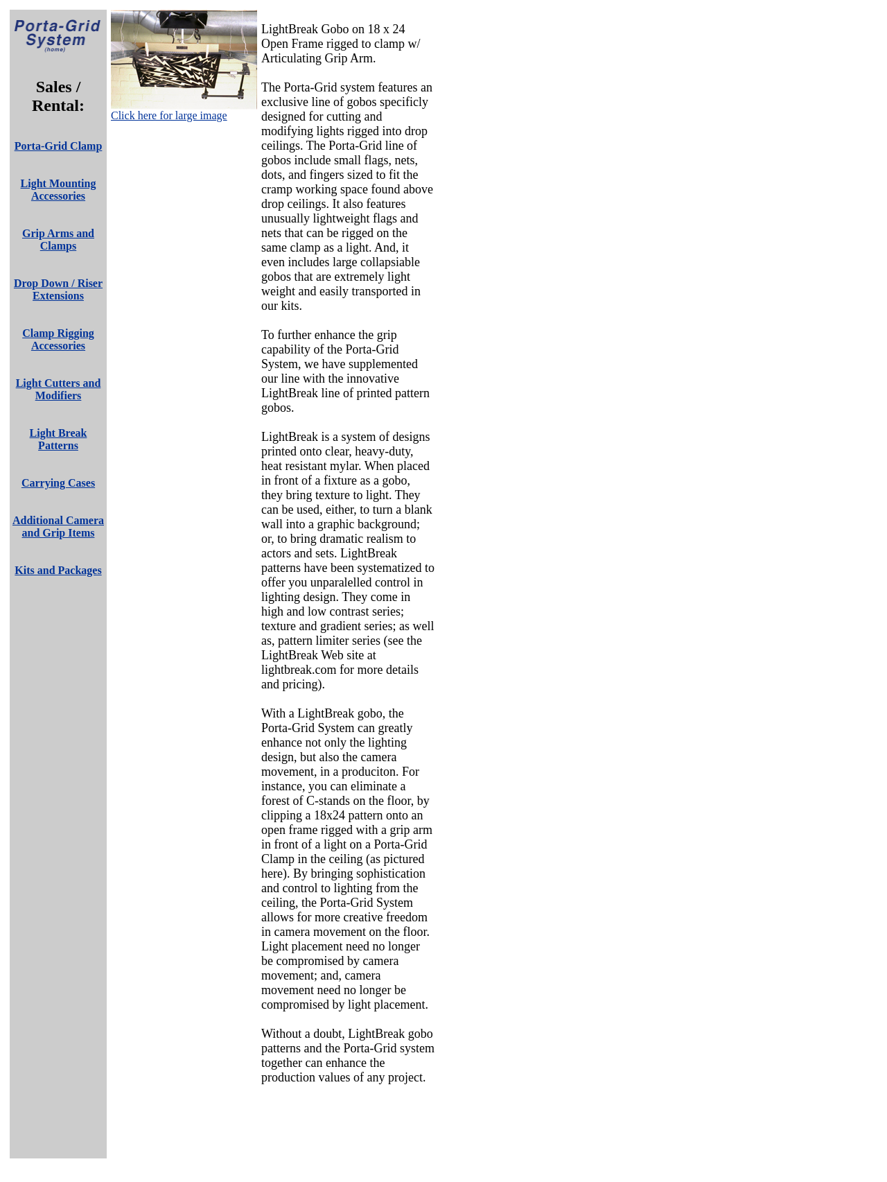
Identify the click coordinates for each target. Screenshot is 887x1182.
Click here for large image (169, 115)
